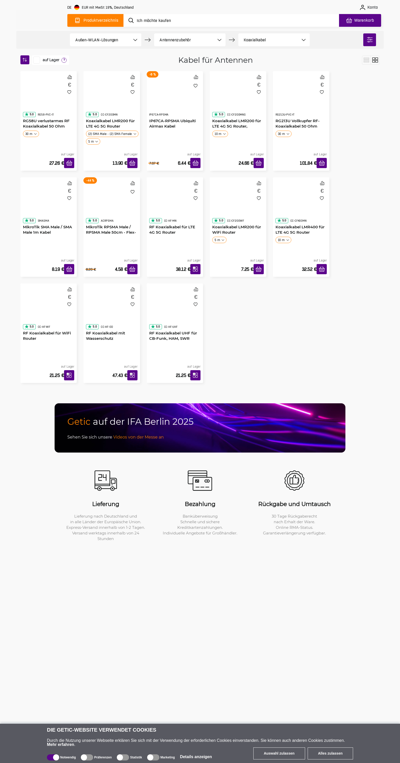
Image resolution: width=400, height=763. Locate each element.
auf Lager (51, 60)
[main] (41, 19)
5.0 (29, 114)
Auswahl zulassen (279, 753)
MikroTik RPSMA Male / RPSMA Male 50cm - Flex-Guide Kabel (111, 232)
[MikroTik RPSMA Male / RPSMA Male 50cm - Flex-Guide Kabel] (112, 205)
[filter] (369, 39)
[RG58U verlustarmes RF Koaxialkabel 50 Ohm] (48, 99)
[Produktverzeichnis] (95, 20)
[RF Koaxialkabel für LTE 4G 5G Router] (175, 205)
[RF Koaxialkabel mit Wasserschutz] (112, 311)
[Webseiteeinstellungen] (101, 7)
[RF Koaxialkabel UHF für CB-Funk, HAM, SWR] (175, 311)
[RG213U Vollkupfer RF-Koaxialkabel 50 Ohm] (301, 99)
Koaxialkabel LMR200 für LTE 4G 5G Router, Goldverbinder (236, 126)
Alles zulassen (330, 753)
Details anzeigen (196, 757)
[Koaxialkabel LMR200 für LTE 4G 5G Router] (112, 99)
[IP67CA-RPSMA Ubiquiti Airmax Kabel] (175, 99)
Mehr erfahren (60, 744)
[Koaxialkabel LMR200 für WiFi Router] (238, 205)
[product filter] (100, 39)
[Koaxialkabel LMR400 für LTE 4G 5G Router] (301, 205)
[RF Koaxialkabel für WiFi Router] (48, 311)
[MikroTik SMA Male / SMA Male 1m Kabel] (48, 205)
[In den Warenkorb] (69, 163)
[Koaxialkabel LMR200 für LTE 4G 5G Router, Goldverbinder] (238, 99)
